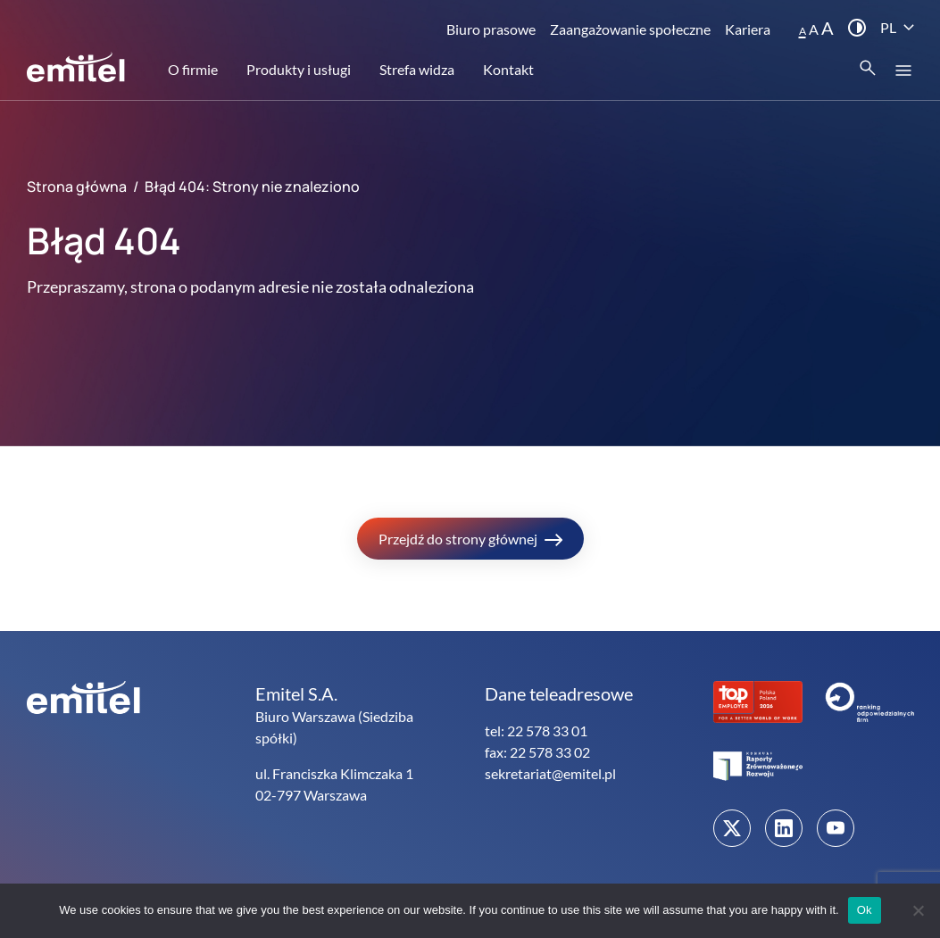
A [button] (802, 30)
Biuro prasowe (491, 29)
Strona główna (77, 186)
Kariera (747, 29)
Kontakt (508, 69)
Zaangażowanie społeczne (630, 29)
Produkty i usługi (298, 69)
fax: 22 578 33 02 (537, 751)
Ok (864, 910)
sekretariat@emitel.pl (550, 773)
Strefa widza (416, 69)
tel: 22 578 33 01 (536, 730)
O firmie (193, 69)
